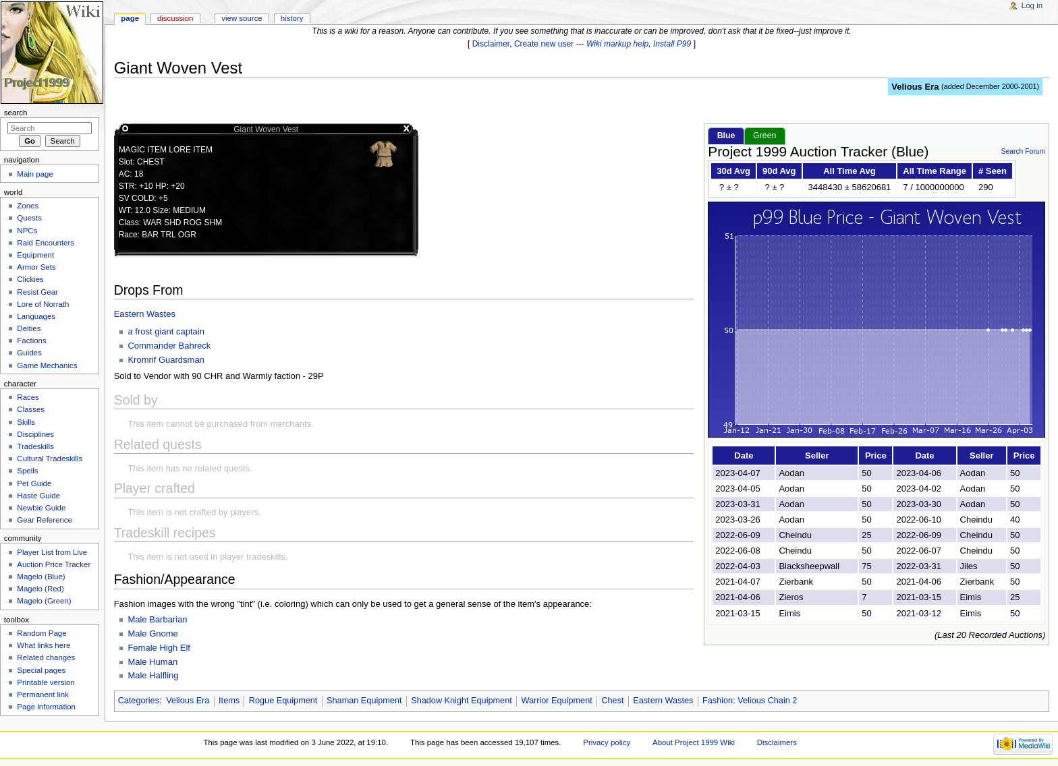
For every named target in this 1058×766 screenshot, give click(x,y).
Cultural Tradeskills (49, 458)
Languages (36, 316)
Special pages (41, 670)
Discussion (175, 18)
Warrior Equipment (556, 700)
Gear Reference (44, 520)
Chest (612, 700)
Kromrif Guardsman (166, 360)
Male (138, 619)
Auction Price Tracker (53, 564)
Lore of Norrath (43, 304)
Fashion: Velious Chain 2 (749, 700)
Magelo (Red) (40, 589)
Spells (27, 471)
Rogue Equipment (283, 700)
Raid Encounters (45, 243)
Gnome (163, 633)
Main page (35, 174)
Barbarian (168, 619)
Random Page (41, 633)
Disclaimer (491, 44)
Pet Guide (34, 483)
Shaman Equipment (364, 700)
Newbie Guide (41, 508)
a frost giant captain (166, 331)
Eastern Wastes (144, 314)
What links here (43, 645)
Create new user (544, 44)
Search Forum (1023, 151)
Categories (138, 700)
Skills (26, 422)
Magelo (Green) (44, 601)
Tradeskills (35, 446)
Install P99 (672, 44)
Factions (31, 340)
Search (16, 113)
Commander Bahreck (169, 346)
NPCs (27, 231)
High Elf (174, 648)
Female (143, 648)
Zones (27, 206)
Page (130, 18)
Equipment (35, 255)
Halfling (163, 675)
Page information (46, 707)
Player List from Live (52, 552)
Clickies (30, 279)
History (292, 18)
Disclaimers (777, 742)
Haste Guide (38, 496)
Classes (31, 409)
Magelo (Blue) (41, 576)
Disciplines (35, 434)
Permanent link (42, 694)
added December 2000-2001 (990, 86)
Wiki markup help (617, 44)
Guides (29, 353)
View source (241, 18)
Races (27, 397)
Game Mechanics (47, 365)
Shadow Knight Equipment (461, 700)
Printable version (45, 682)
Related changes (46, 657)
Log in (1032, 5)
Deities (28, 328)
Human (163, 662)
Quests (29, 218)
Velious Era (915, 87)
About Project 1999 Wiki (693, 742)
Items (229, 700)
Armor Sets (36, 267)
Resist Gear (37, 292)
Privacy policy (606, 742)
